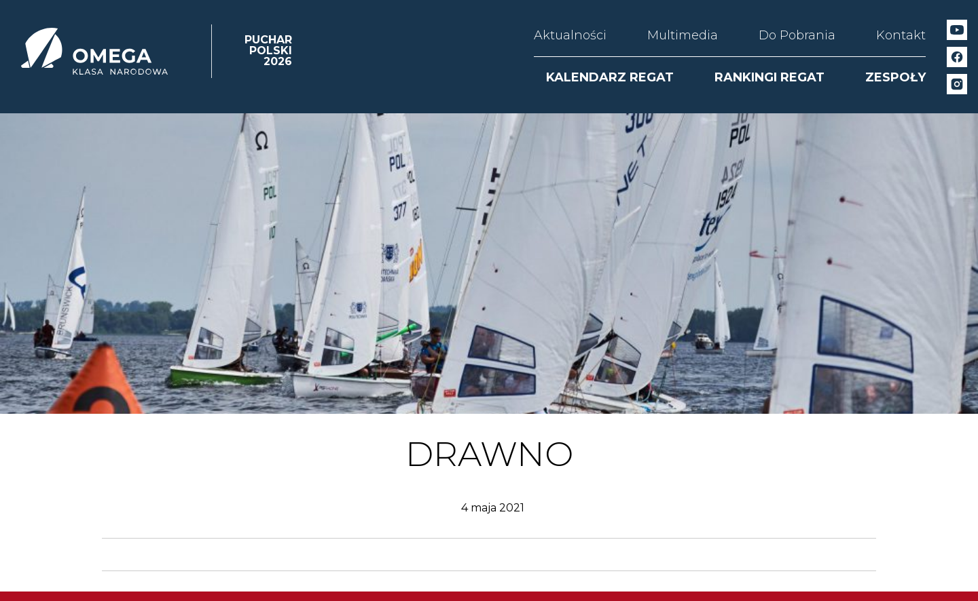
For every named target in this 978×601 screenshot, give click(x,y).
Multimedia (682, 35)
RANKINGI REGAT (769, 77)
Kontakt (901, 35)
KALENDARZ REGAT (610, 77)
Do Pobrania (797, 35)
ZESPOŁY (895, 77)
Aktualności (570, 35)
